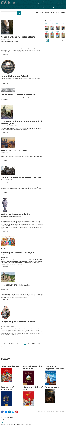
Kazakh (53, 5)
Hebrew (58, 5)
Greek (35, 7)
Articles (41, 12)
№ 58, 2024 (46, 32)
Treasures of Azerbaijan (7, 388)
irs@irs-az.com (4, 422)
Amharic (49, 5)
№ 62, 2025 (46, 24)
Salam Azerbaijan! (10, 366)
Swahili (50, 7)
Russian (40, 1)
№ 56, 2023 (57, 32)
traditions (13, 249)
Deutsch (50, 1)
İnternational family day (6, 249)
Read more (5, 54)
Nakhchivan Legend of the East (54, 367)
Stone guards (52, 387)
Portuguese (61, 3)
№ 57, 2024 (51, 32)
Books (57, 12)
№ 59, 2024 (63, 24)
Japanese (55, 3)
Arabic (35, 3)
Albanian (40, 7)
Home (37, 12)
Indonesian (36, 5)
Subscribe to (1, 346)
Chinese (49, 3)
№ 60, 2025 (57, 24)
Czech (40, 3)
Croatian (45, 7)
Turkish (60, 1)
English (35, 1)
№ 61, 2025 (51, 24)
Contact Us (62, 12)
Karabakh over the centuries (32, 367)
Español (44, 3)
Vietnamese (43, 5)
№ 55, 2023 (63, 32)
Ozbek (55, 7)
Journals (47, 12)
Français (45, 1)
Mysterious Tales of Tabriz (33, 388)
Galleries (52, 12)
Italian (55, 1)
